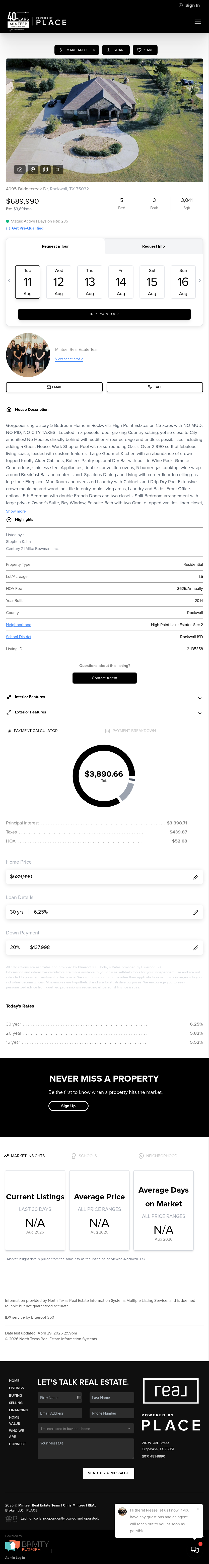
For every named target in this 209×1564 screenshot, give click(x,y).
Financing (18, 1410)
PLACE (31, 1510)
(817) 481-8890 (153, 1456)
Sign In (189, 5)
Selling (16, 1403)
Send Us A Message (108, 1473)
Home (14, 1381)
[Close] (198, 1509)
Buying (15, 1395)
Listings (16, 1388)
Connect (17, 1444)
